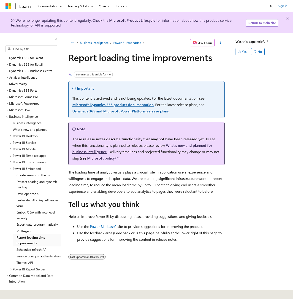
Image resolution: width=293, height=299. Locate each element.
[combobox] (31, 49)
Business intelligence (94, 42)
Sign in (283, 6)
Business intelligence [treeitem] (27, 110)
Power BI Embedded (127, 42)
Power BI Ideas (101, 226)
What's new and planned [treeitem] (30, 117)
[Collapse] (56, 39)
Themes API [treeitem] (24, 250)
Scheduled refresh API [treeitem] (31, 237)
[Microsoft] (8, 6)
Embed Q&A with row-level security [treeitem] (35, 203)
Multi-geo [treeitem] (23, 218)
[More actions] (221, 42)
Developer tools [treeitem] (27, 181)
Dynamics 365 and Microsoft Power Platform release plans (120, 111)
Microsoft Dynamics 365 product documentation (113, 104)
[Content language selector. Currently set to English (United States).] (26, 292)
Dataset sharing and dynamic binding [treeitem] (36, 172)
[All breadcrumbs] (72, 42)
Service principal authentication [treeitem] (38, 243)
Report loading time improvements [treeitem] (30, 228)
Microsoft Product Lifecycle (132, 20)
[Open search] (271, 6)
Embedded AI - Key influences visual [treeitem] (37, 190)
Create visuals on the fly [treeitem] (33, 162)
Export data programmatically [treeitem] (37, 212)
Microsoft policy (101, 158)
